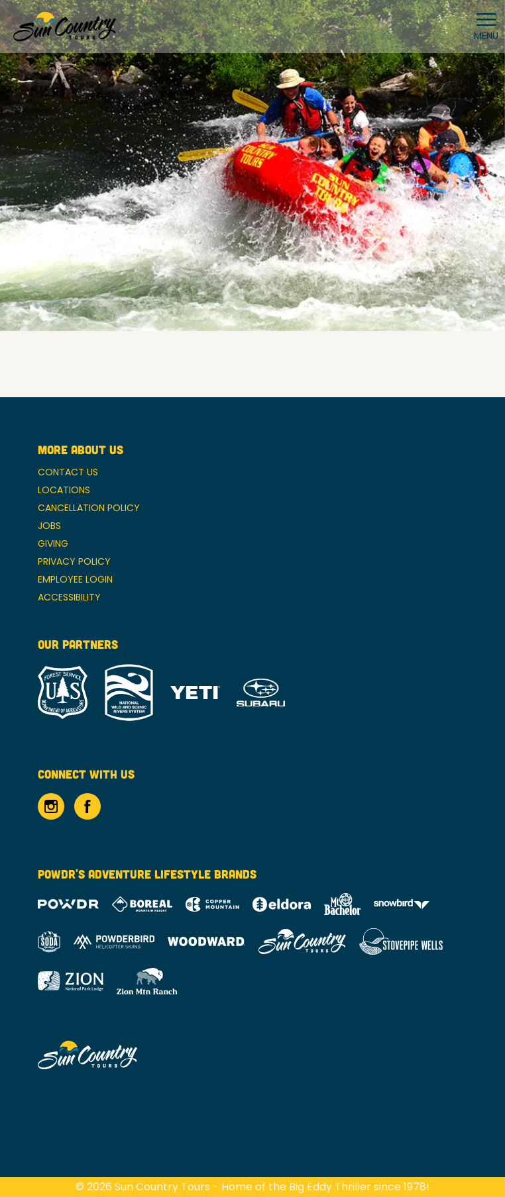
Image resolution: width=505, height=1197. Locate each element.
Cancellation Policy (89, 507)
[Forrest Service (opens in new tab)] (62, 692)
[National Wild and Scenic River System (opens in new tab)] (129, 692)
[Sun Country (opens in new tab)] (302, 941)
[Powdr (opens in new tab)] (68, 904)
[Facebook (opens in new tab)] (87, 806)
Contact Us (68, 472)
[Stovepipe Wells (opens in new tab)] (401, 941)
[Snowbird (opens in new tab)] (401, 904)
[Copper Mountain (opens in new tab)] (212, 904)
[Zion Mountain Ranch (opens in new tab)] (147, 981)
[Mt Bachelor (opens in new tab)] (342, 904)
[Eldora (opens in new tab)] (281, 904)
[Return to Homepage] (64, 26)
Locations (64, 490)
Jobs (49, 525)
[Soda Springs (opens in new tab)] (49, 942)
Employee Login (75, 579)
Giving (53, 543)
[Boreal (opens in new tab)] (142, 904)
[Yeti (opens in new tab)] (195, 693)
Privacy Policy (74, 561)
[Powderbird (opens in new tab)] (114, 941)
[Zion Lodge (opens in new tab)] (70, 981)
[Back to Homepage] (252, 1056)
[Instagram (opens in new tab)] (51, 806)
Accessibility (69, 597)
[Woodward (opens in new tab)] (206, 941)
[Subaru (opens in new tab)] (261, 693)
